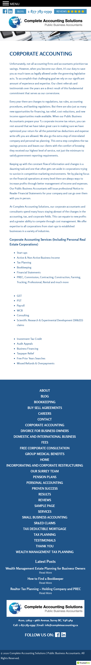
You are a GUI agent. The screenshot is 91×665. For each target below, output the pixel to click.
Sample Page (45, 506)
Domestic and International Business (45, 437)
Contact (45, 419)
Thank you (45, 546)
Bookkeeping (44, 402)
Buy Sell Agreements (45, 408)
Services (44, 512)
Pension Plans (44, 477)
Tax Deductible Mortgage (44, 529)
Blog (20, 11)
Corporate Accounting (44, 425)
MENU (14, 4)
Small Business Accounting (44, 517)
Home (44, 460)
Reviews (70, 11)
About (44, 390)
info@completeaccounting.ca (61, 625)
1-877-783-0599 (40, 11)
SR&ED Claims (44, 523)
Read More (45, 572)
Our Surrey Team (45, 471)
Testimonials (45, 540)
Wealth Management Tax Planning (45, 552)
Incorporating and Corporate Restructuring (44, 465)
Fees (44, 442)
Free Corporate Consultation (44, 448)
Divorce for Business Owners (45, 431)
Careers (44, 414)
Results (45, 494)
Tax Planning (45, 535)
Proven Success (45, 488)
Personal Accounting (44, 483)
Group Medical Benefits (44, 454)
